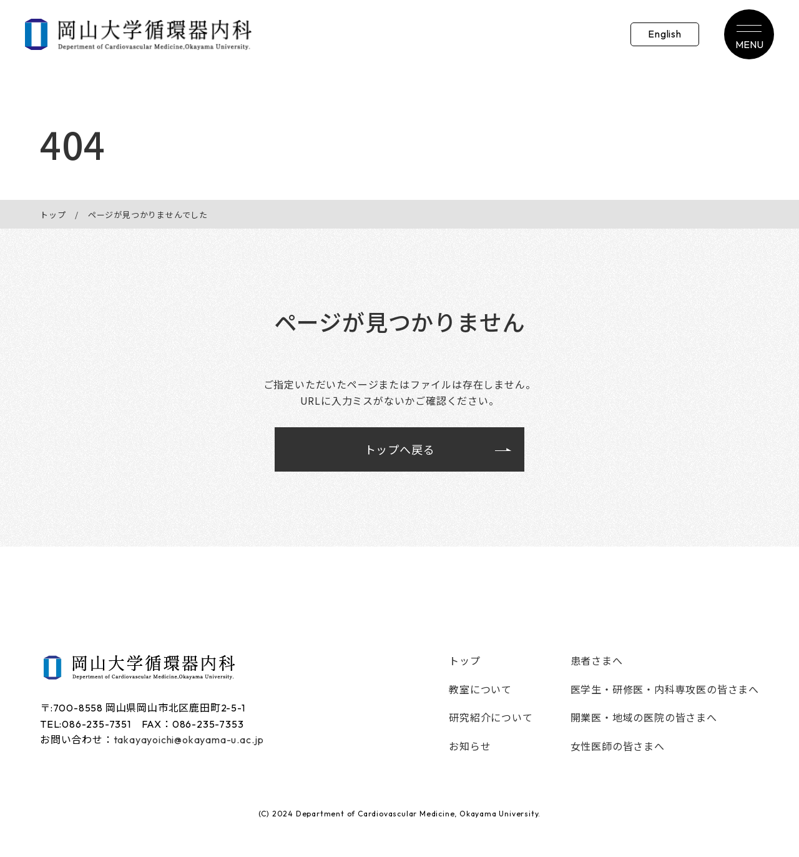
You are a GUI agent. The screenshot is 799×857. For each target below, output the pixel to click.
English (665, 33)
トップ (53, 214)
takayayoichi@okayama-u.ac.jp (189, 739)
